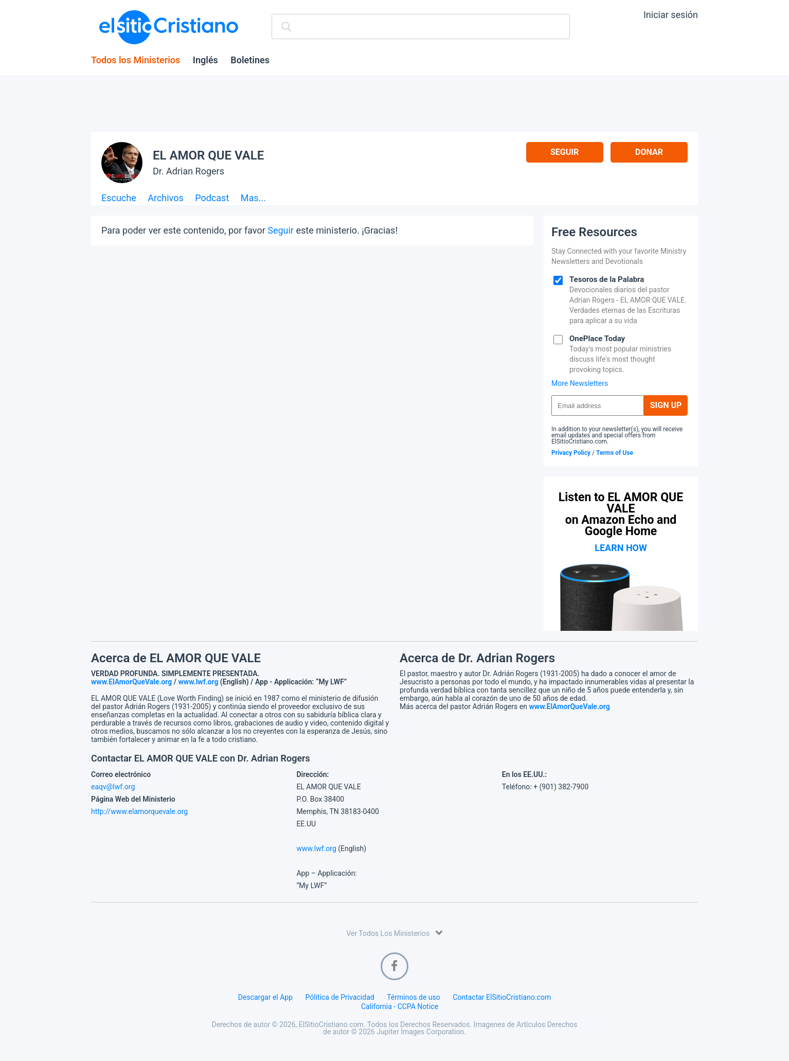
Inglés (205, 60)
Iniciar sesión (670, 14)
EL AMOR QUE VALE (208, 155)
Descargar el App (265, 997)
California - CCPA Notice (399, 1006)
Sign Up (666, 405)
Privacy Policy (570, 452)
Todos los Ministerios (135, 60)
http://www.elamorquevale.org (139, 811)
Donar (649, 152)
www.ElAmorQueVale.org (131, 682)
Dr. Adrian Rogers (188, 171)
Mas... (253, 198)
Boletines (250, 60)
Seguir (564, 152)
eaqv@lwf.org (113, 787)
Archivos (166, 198)
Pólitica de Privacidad (340, 997)
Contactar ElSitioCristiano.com (502, 997)
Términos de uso (413, 997)
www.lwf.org (198, 682)
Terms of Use (614, 452)
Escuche (118, 198)
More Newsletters (579, 383)
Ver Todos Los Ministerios (394, 932)
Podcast (212, 198)
